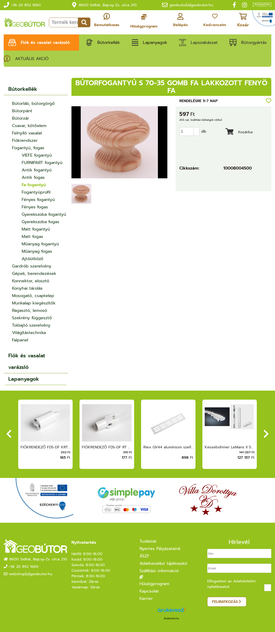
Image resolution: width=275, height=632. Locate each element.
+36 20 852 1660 (26, 5)
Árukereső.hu (171, 618)
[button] (196, 129)
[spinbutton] (191, 131)
